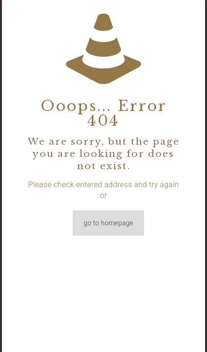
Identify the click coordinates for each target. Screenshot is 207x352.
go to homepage (108, 223)
